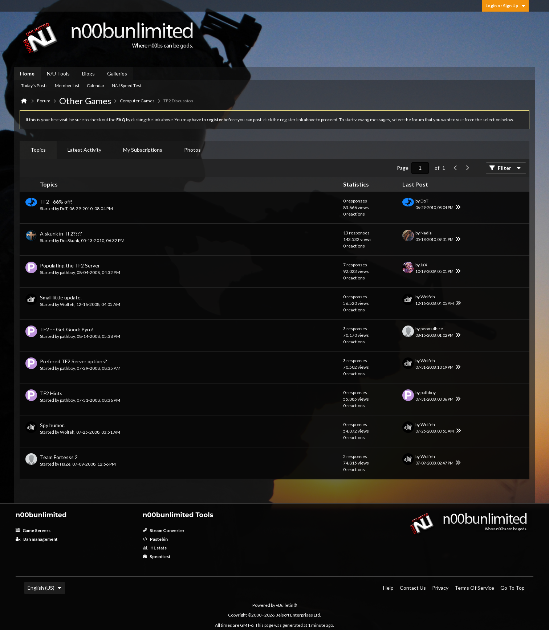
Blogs (88, 73)
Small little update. (61, 297)
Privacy (440, 588)
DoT (64, 208)
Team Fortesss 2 (59, 457)
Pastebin (155, 539)
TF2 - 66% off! (56, 202)
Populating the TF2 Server (70, 265)
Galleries (117, 73)
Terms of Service (474, 588)
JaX (423, 264)
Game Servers (33, 530)
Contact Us (413, 588)
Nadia (426, 233)
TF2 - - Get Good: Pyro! (67, 329)
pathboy (67, 272)
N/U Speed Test (127, 85)
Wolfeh (67, 304)
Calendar (96, 85)
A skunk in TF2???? (61, 233)
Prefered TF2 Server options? (73, 361)
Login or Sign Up (505, 5)
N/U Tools (58, 73)
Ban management (37, 539)
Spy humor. (52, 425)
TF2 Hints (51, 393)
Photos (192, 150)
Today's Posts (34, 85)
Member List (67, 85)
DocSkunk (69, 240)
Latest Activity (84, 150)
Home (27, 73)
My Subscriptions (142, 150)
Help (388, 588)
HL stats (155, 548)
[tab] (38, 150)
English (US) (45, 588)
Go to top (512, 588)
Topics (38, 150)
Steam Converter (163, 530)
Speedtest (157, 556)
